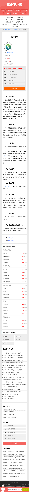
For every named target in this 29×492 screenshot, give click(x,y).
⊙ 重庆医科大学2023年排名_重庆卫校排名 (13, 465)
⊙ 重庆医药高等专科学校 (9, 409)
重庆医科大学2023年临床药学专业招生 (11, 367)
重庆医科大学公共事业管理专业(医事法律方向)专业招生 (14, 365)
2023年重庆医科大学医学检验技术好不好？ (12, 360)
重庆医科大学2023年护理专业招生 (10, 372)
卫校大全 (6, 13)
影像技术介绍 (20, 19)
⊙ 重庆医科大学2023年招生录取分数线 (12, 462)
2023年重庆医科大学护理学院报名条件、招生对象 (14, 384)
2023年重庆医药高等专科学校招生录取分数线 (13, 377)
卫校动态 (18, 339)
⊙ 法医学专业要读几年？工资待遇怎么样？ (13, 468)
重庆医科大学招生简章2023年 (9, 386)
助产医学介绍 (19, 22)
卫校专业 (17, 10)
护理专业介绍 (10, 17)
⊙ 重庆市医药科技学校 (8, 411)
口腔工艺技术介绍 (10, 19)
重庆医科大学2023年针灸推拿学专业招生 (12, 370)
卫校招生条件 (6, 339)
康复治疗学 (11, 240)
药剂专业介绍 (19, 17)
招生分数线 (18, 336)
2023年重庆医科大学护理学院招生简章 (11, 379)
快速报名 (22, 13)
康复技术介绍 (23, 24)
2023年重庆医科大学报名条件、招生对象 (12, 382)
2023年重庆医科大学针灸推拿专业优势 (11, 353)
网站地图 (16, 482)
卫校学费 (5, 343)
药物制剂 (10, 237)
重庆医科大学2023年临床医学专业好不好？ (12, 355)
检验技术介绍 (10, 22)
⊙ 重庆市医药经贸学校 (8, 414)
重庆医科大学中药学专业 (8, 399)
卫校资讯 (14, 13)
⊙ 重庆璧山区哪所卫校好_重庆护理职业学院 (13, 454)
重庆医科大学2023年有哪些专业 (10, 394)
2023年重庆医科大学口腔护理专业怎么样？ (12, 362)
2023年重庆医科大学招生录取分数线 (11, 389)
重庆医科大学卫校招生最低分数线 (10, 374)
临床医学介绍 (5, 24)
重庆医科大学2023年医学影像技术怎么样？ (12, 358)
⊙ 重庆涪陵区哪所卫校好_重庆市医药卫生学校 (14, 459)
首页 (3, 10)
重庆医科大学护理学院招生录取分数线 (11, 391)
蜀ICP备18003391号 (20, 486)
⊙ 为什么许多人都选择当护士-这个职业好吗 (13, 471)
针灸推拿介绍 (14, 26)
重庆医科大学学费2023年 (8, 396)
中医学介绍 (14, 24)
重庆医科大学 (17, 30)
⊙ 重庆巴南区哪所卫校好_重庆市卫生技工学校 (14, 457)
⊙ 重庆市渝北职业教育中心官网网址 (11, 476)
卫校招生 (24, 10)
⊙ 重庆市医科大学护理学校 (9, 417)
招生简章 (9, 10)
